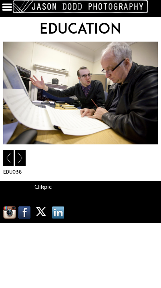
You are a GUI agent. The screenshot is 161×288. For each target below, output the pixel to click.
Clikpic (43, 187)
